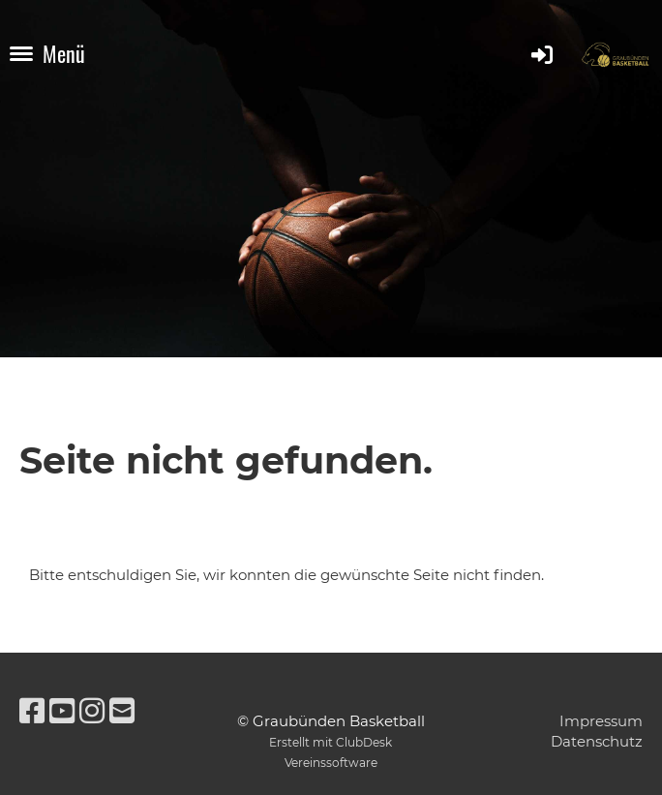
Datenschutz (597, 741)
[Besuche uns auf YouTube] (62, 711)
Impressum (601, 721)
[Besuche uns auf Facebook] (32, 711)
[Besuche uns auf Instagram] (92, 711)
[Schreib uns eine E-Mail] (122, 711)
